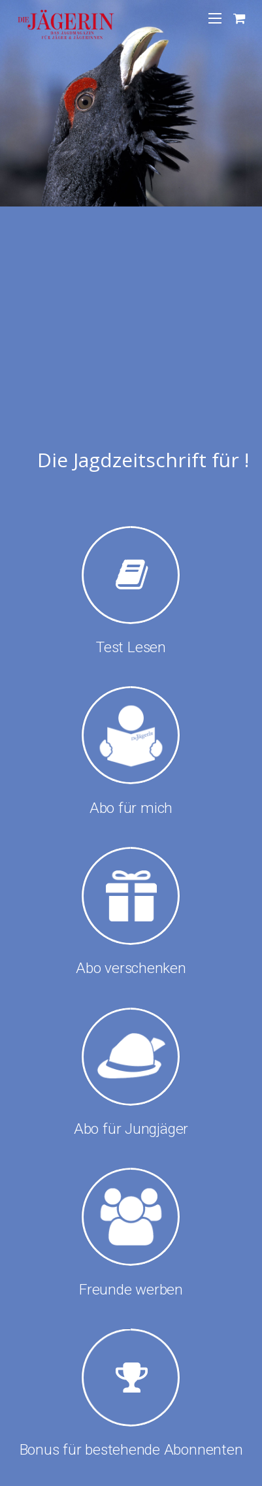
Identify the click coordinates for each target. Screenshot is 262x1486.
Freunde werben (131, 1289)
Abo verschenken (131, 968)
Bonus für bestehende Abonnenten (131, 1450)
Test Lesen (131, 647)
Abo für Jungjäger (131, 1129)
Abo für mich (131, 808)
